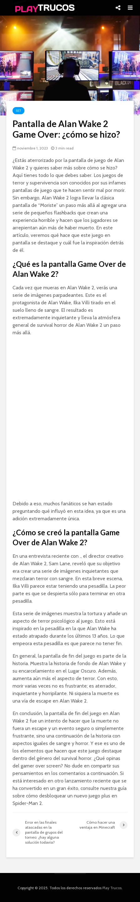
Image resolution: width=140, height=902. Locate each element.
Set (18, 111)
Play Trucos (112, 887)
